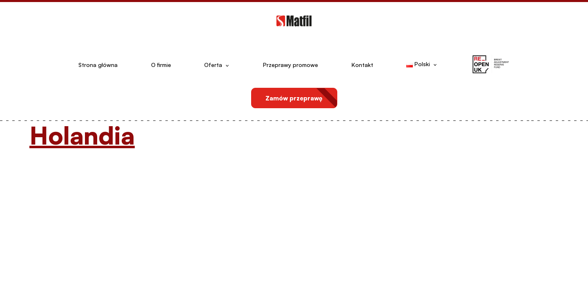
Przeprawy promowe (290, 64)
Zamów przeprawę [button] (294, 98)
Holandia (82, 135)
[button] (490, 65)
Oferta (213, 64)
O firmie (161, 64)
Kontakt (362, 64)
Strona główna (98, 64)
